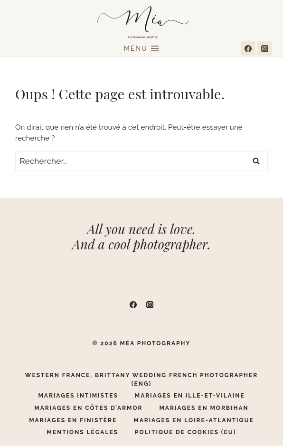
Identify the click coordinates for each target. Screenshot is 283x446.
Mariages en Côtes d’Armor (88, 408)
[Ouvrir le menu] (141, 49)
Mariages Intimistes (78, 395)
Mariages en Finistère (73, 420)
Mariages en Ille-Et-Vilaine (190, 395)
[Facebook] (248, 48)
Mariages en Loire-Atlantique (193, 420)
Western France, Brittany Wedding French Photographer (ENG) (141, 379)
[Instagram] (264, 48)
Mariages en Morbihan (203, 408)
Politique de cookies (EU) (185, 432)
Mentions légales (82, 432)
